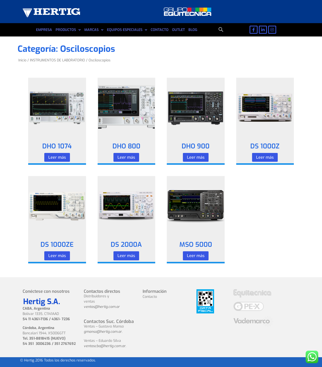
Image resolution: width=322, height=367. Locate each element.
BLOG (192, 29)
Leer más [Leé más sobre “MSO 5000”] (196, 255)
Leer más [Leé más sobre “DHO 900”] (196, 157)
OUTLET (178, 29)
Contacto (150, 296)
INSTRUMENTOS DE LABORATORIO (57, 60)
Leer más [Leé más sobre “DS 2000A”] (126, 255)
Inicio (22, 60)
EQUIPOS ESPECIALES (127, 30)
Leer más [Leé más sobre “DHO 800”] (126, 157)
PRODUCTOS (68, 30)
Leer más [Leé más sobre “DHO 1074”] (57, 157)
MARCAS (93, 30)
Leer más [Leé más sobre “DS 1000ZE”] (57, 255)
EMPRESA (44, 29)
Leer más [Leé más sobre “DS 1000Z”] (265, 157)
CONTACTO (160, 29)
